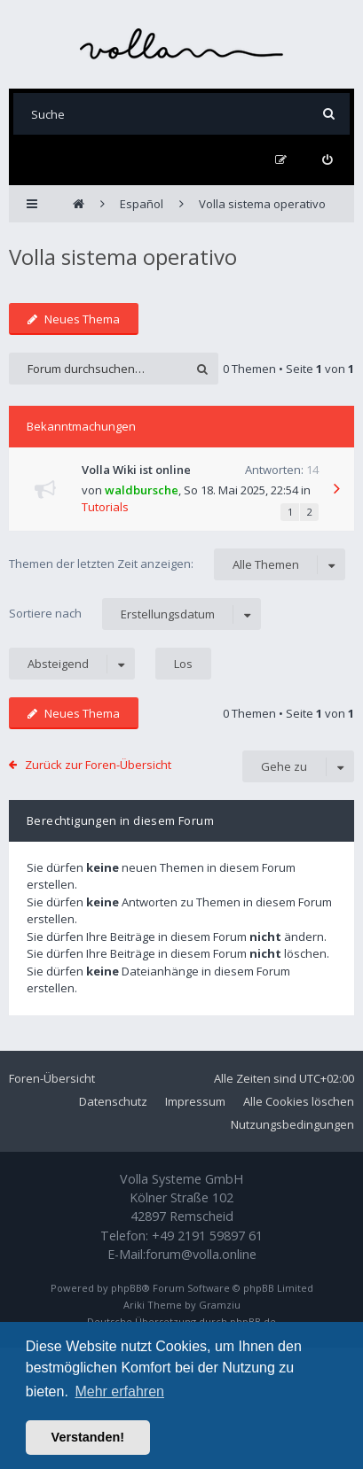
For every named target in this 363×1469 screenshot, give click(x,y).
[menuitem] (327, 160)
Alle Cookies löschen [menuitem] (298, 1101)
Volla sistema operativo (123, 256)
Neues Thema (74, 319)
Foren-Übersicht (52, 1078)
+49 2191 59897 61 (207, 1235)
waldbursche (141, 490)
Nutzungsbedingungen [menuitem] (292, 1124)
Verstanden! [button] (87, 1437)
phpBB (126, 1287)
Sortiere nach (135, 614)
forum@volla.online (201, 1254)
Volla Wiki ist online (136, 470)
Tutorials (105, 507)
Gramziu (220, 1304)
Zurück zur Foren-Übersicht (98, 765)
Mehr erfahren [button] (119, 1391)
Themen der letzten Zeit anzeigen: (177, 564)
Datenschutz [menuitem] (113, 1101)
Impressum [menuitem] (195, 1101)
